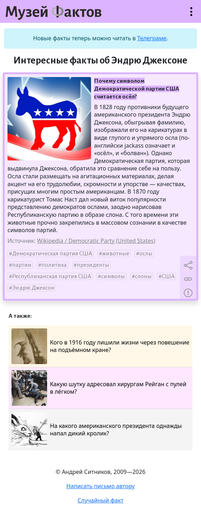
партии (21, 265)
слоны (143, 276)
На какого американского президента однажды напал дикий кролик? (96, 430)
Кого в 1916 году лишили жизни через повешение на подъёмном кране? (100, 346)
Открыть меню (191, 15)
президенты (93, 265)
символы (113, 276)
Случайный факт (100, 500)
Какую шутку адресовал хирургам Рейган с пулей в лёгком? (98, 388)
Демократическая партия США (52, 253)
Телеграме (151, 38)
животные (115, 253)
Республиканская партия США (51, 276)
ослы (145, 253)
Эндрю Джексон (33, 288)
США (168, 276)
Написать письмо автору (100, 486)
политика (54, 265)
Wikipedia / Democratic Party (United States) (96, 241)
